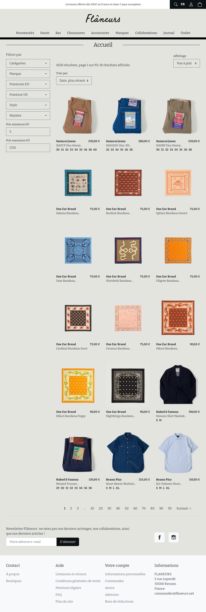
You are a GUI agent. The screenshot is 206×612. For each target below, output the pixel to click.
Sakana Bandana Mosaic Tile (67, 213)
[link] (78, 115)
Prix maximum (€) (18, 140)
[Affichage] (186, 63)
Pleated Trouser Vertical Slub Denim (69, 484)
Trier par (62, 73)
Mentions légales (68, 588)
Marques (122, 33)
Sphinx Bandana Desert (171, 213)
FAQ (59, 595)
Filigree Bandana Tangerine (167, 281)
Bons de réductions (119, 601)
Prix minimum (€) (17, 124)
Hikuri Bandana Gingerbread (166, 349)
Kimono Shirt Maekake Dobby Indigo (171, 416)
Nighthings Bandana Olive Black (119, 416)
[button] (200, 4)
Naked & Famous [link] (167, 412)
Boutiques (13, 581)
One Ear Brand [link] (66, 209)
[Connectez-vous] (191, 4)
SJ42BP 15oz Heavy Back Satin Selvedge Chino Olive (169, 146)
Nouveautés (25, 33)
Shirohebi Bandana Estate (118, 281)
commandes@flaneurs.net (174, 593)
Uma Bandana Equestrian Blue (66, 281)
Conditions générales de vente (78, 581)
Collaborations (146, 33)
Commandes (114, 581)
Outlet (185, 33)
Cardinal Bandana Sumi (71, 348)
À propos (13, 574)
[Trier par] (74, 80)
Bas (58, 33)
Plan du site (64, 601)
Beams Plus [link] (114, 479)
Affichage (179, 56)
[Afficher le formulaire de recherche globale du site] (175, 4)
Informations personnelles (125, 574)
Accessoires (100, 33)
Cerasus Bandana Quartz (117, 349)
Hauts (44, 33)
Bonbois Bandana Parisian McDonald (118, 213)
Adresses (112, 595)
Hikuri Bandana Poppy (70, 416)
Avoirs (109, 588)
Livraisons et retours (71, 574)
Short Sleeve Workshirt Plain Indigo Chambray (121, 484)
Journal (168, 33)
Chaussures (76, 33)
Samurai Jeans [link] (66, 141)
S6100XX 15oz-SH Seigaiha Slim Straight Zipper (120, 146)
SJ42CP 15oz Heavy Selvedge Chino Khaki (70, 146)
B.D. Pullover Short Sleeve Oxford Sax (168, 484)
